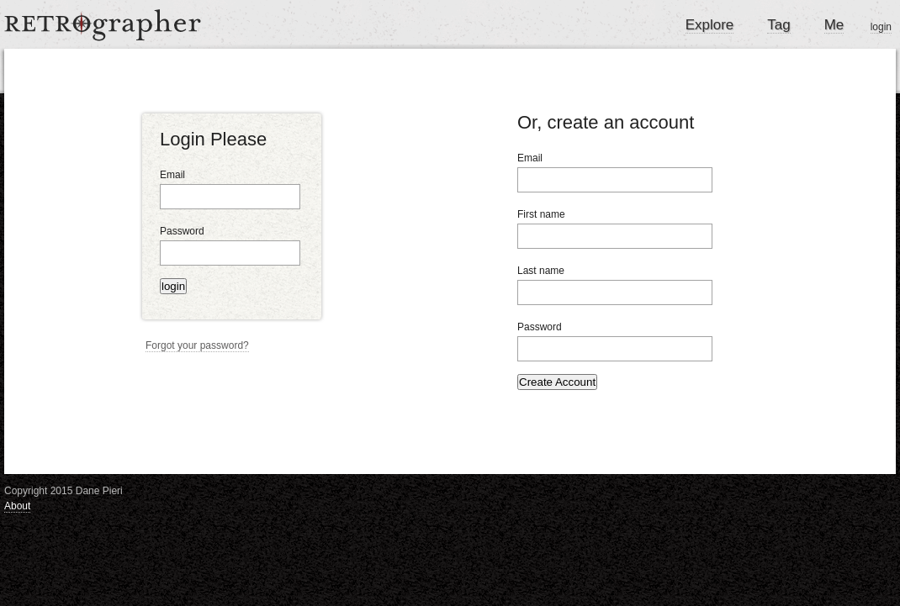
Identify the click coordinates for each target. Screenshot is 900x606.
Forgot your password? (197, 345)
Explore (710, 25)
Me (834, 25)
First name (541, 214)
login (881, 27)
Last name (540, 271)
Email (172, 175)
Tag (778, 25)
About (17, 506)
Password (182, 231)
